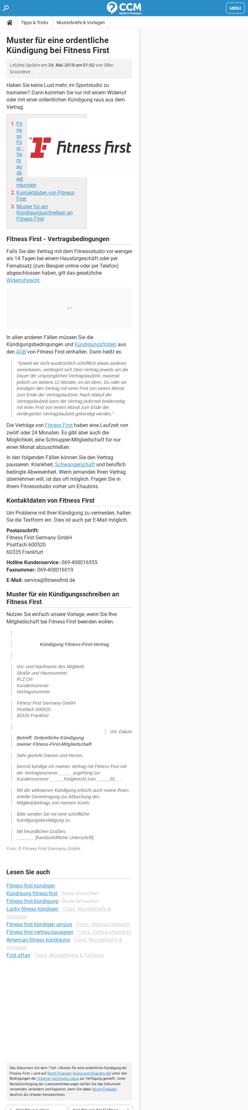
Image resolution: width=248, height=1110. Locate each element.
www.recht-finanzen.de (92, 1073)
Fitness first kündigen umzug (39, 924)
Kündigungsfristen (95, 344)
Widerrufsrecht (23, 280)
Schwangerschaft (75, 464)
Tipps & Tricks (34, 22)
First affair (18, 955)
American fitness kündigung (38, 940)
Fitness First (59, 425)
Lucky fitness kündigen (32, 909)
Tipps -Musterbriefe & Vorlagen (69, 955)
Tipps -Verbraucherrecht (103, 924)
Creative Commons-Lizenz (58, 1079)
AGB (21, 352)
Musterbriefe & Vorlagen (81, 22)
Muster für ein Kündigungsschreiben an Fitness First (44, 213)
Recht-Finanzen (59, 1073)
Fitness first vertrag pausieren (39, 932)
